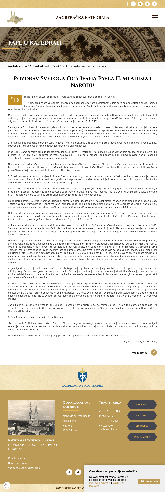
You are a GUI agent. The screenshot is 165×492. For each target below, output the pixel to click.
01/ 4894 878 (111, 421)
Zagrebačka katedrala (82, 17)
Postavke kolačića (99, 482)
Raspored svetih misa (142, 406)
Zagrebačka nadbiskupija (82, 386)
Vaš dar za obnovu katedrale (24, 467)
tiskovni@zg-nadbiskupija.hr (108, 427)
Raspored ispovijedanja (142, 417)
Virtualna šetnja (142, 427)
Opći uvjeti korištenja (20, 462)
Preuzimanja (142, 437)
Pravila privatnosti (18, 458)
